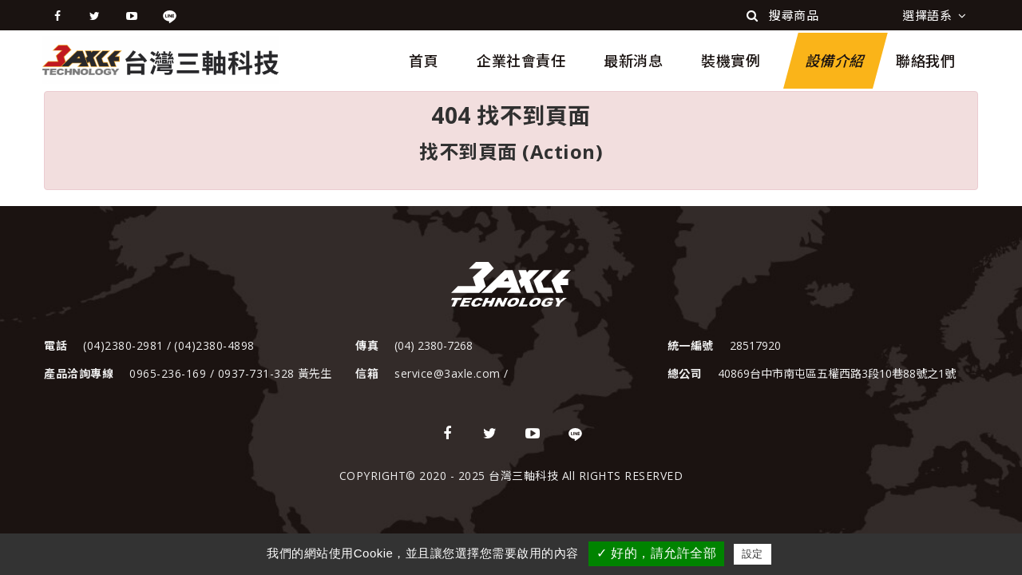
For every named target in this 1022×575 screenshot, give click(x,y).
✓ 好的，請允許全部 (656, 553)
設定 (752, 554)
